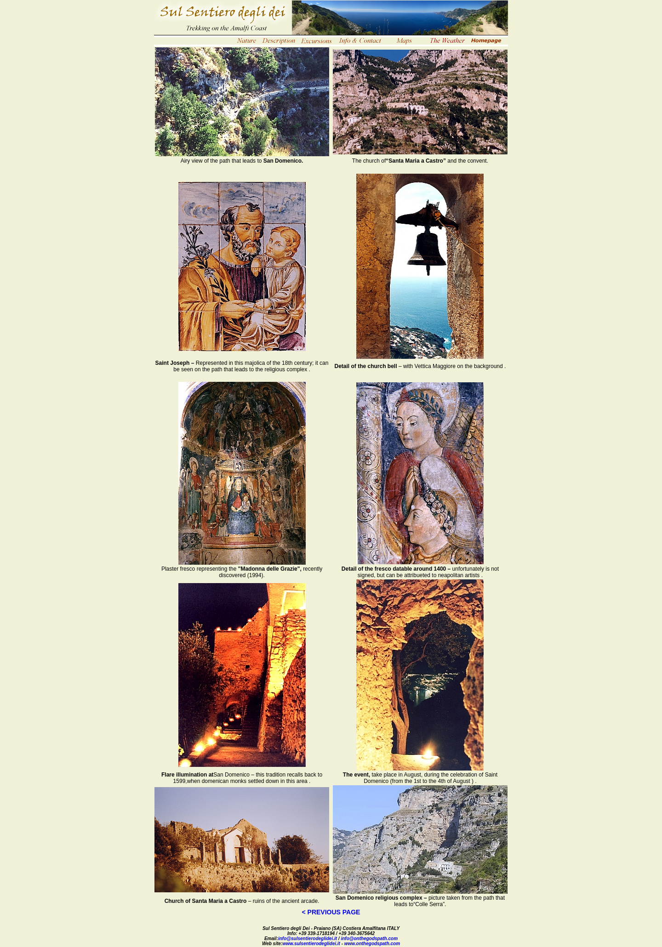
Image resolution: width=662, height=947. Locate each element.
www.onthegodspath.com (372, 943)
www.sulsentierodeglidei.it (311, 943)
